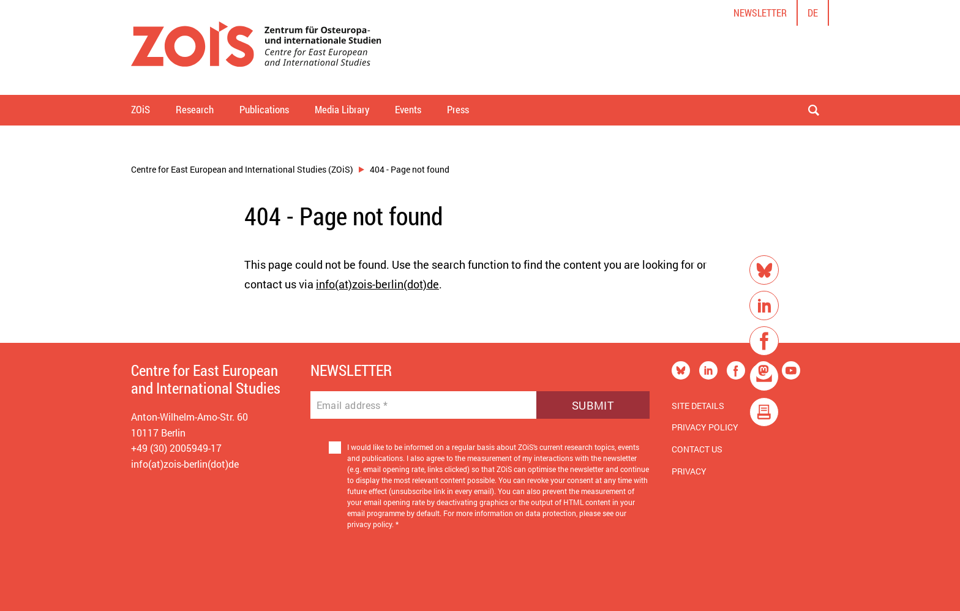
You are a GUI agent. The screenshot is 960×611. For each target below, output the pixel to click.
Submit (593, 405)
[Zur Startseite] (256, 47)
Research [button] (195, 109)
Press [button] (458, 109)
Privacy (689, 471)
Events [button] (408, 109)
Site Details (698, 405)
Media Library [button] (342, 109)
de (813, 12)
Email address (352, 405)
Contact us (697, 449)
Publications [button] (264, 109)
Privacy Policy (705, 427)
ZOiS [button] (140, 109)
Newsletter (760, 12)
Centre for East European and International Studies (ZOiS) (242, 169)
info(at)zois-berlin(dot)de (377, 284)
